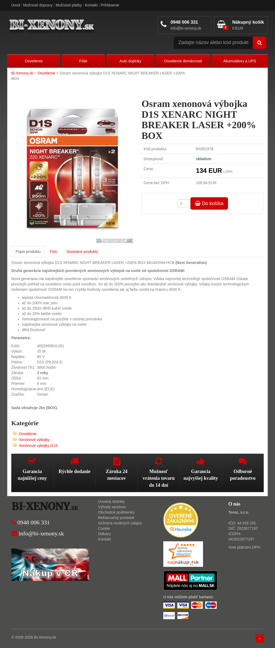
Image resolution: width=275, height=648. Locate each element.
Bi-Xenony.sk (22, 73)
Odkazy (104, 534)
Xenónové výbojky (34, 440)
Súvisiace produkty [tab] (82, 251)
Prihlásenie (110, 5)
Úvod (15, 5)
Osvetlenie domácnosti (183, 61)
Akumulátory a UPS (239, 61)
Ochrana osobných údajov (120, 523)
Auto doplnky (130, 61)
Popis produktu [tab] (28, 251)
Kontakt (91, 5)
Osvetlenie (34, 61)
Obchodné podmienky (116, 512)
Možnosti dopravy (38, 5)
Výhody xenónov (112, 507)
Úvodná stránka (111, 501)
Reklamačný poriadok (116, 517)
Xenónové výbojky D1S (38, 445)
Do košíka (209, 203)
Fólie (83, 61)
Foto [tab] (53, 251)
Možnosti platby (69, 5)
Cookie (104, 528)
